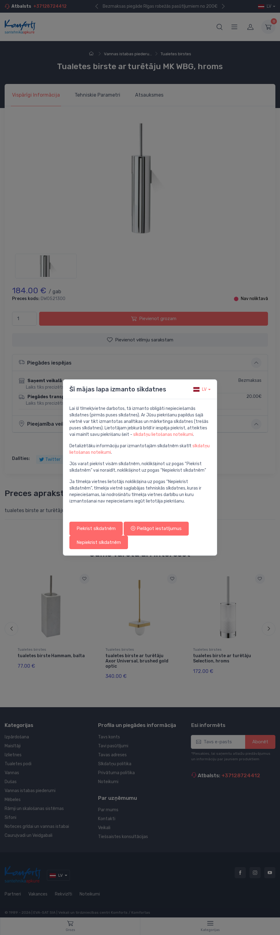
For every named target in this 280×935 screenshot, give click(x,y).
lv (200, 389)
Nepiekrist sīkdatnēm (98, 542)
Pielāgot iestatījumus (156, 528)
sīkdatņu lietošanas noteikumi (163, 434)
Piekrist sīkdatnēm (96, 528)
